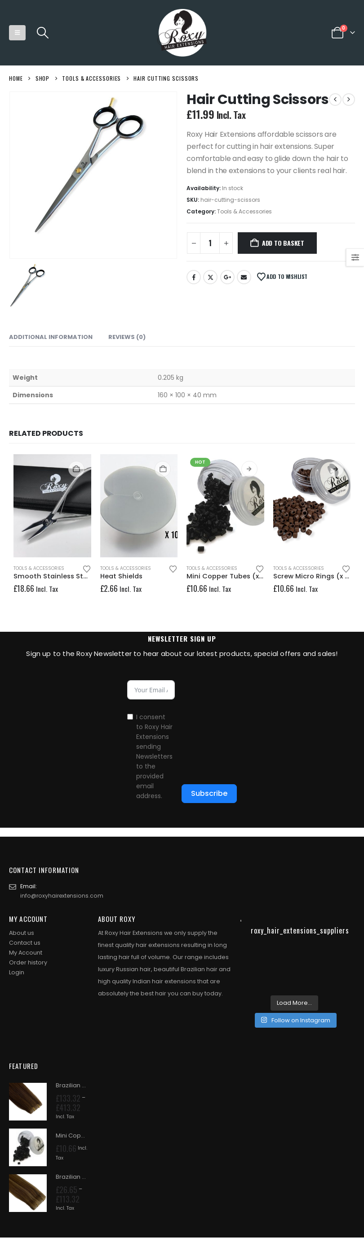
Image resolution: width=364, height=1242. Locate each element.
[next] (348, 99)
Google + (227, 277)
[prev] (335, 99)
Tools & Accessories (244, 211)
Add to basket (283, 243)
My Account (25, 953)
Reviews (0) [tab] (127, 337)
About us (21, 934)
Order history (28, 963)
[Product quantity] (210, 243)
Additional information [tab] (51, 337)
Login (16, 973)
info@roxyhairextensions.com (63, 896)
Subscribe (209, 793)
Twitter (210, 277)
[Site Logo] (182, 32)
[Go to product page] (52, 505)
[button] (17, 32)
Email (244, 277)
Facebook (193, 277)
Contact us (24, 943)
